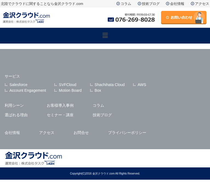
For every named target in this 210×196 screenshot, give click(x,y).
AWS (142, 84)
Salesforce (18, 84)
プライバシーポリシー (127, 132)
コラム (126, 4)
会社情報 (177, 4)
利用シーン (14, 105)
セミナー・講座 (60, 115)
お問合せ (81, 132)
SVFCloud (67, 84)
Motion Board (70, 90)
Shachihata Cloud (110, 84)
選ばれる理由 (16, 115)
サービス (12, 76)
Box (98, 90)
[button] (105, 35)
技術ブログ (151, 4)
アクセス (202, 4)
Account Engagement (27, 90)
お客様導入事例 (60, 105)
